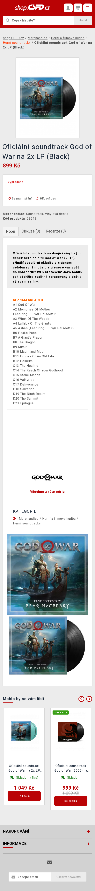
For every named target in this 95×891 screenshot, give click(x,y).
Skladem (73, 777)
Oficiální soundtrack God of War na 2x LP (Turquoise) (24, 768)
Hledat (83, 20)
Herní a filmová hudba (59, 519)
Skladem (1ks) (27, 777)
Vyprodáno (16, 182)
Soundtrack (34, 214)
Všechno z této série (47, 492)
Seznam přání (20, 198)
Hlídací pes (46, 198)
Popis (11, 231)
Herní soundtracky (27, 523)
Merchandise (29, 519)
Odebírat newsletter (68, 877)
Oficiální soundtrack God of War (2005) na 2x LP (71, 768)
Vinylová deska (56, 214)
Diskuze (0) (31, 231)
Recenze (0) (56, 231)
